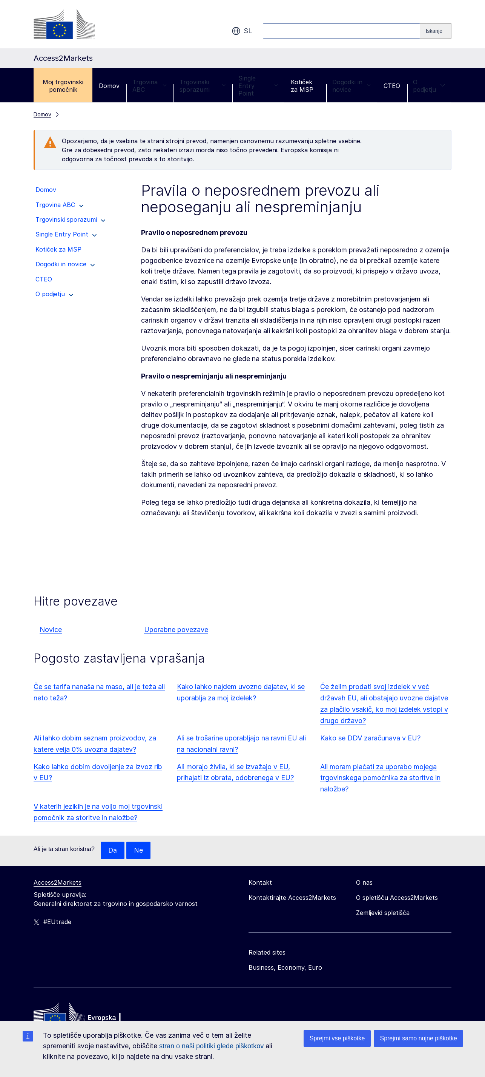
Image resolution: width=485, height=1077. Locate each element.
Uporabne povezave (176, 630)
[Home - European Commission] (88, 1017)
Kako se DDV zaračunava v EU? (370, 738)
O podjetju (429, 85)
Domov (109, 86)
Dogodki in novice (351, 85)
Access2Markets (57, 883)
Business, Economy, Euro (285, 968)
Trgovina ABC (149, 85)
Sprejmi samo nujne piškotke (418, 1038)
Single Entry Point (258, 85)
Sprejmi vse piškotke (337, 1038)
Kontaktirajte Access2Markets (292, 898)
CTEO (392, 86)
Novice (51, 630)
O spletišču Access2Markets (397, 898)
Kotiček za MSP (302, 85)
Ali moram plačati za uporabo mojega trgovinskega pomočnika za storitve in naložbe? (380, 778)
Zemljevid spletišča (383, 913)
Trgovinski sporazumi (203, 85)
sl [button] (242, 31)
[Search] (435, 31)
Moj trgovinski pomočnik (63, 85)
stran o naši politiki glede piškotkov (211, 1046)
